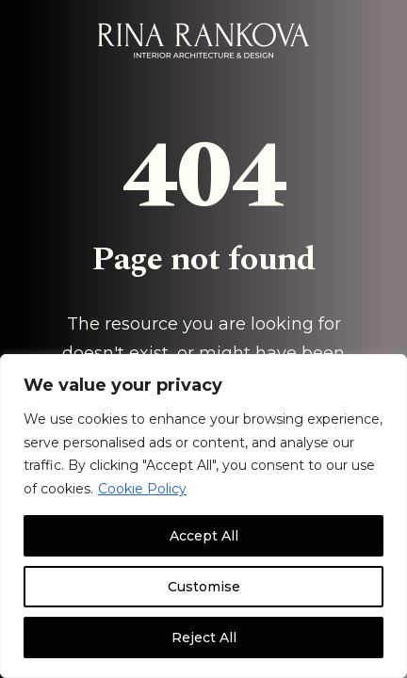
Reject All (203, 637)
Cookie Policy (142, 488)
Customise (204, 586)
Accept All (204, 535)
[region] (203, 516)
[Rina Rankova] (203, 40)
